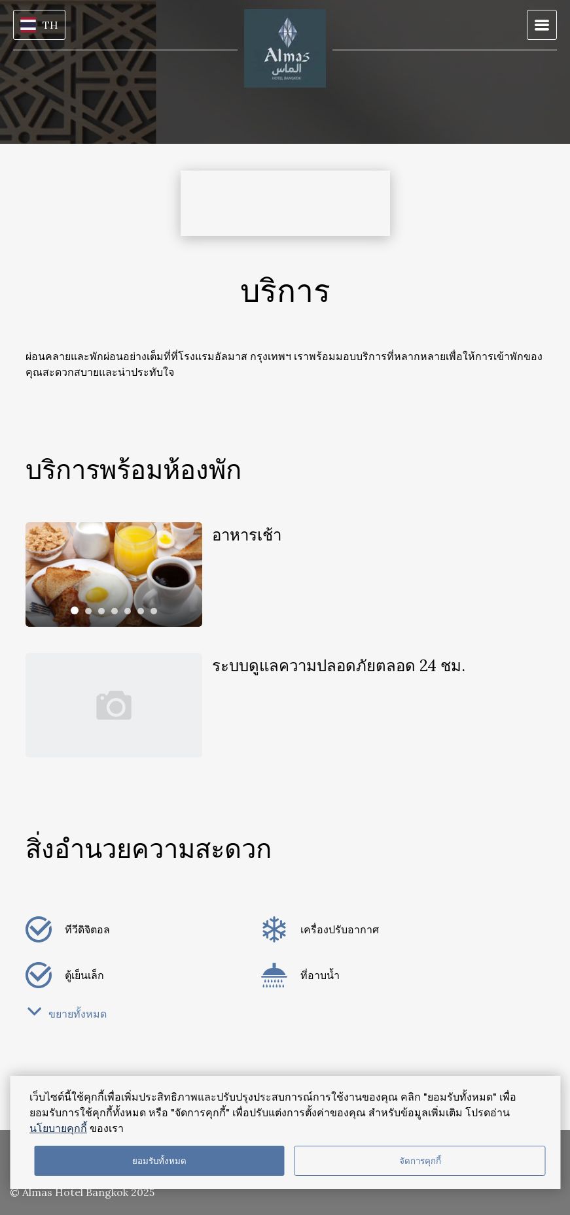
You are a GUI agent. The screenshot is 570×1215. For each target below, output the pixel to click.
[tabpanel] (114, 574)
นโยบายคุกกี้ (58, 1128)
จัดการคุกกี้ (420, 1161)
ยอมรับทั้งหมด (159, 1161)
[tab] (75, 610)
